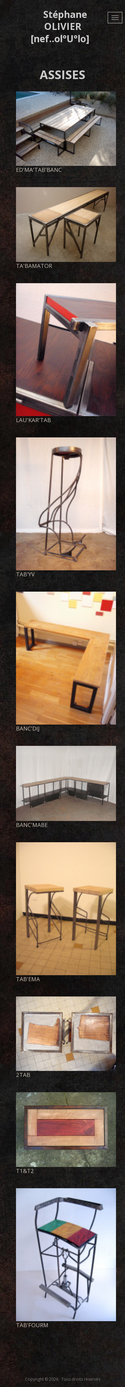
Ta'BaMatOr (34, 266)
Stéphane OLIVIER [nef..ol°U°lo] (60, 26)
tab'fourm (32, 1325)
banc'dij (28, 728)
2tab (23, 1075)
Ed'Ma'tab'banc (39, 169)
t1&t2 (25, 1171)
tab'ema (28, 979)
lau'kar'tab (33, 420)
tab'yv (25, 574)
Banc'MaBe (32, 825)
